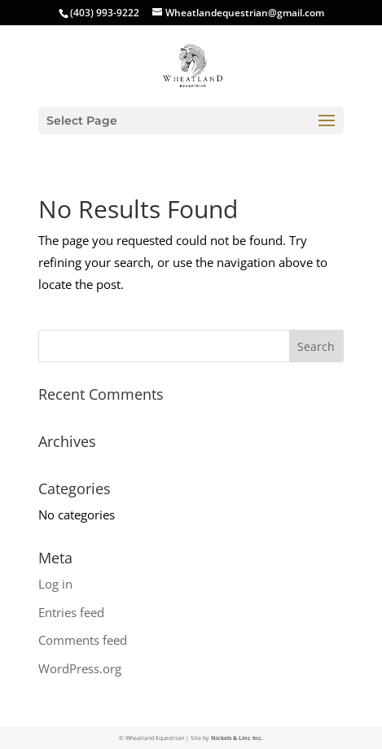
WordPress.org (79, 668)
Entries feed (71, 612)
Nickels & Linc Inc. (237, 738)
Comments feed (82, 640)
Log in (55, 584)
